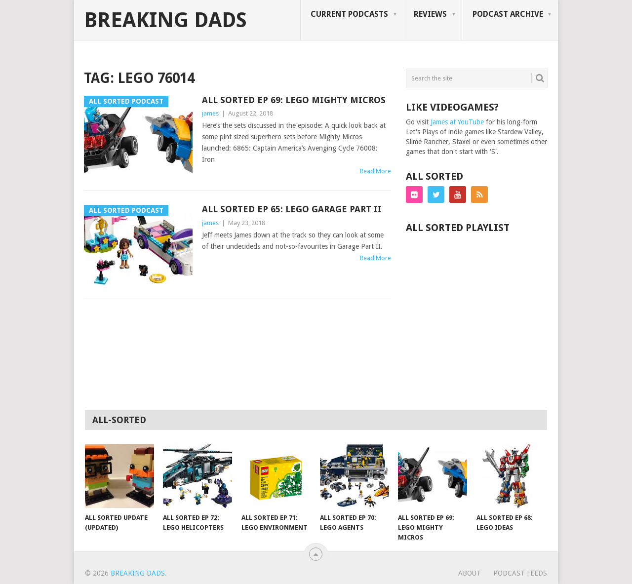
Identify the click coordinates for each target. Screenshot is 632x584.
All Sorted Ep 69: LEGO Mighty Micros (294, 100)
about (469, 573)
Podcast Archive (508, 14)
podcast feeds (520, 573)
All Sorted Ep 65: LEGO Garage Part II (292, 209)
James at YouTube (457, 122)
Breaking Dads (165, 20)
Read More (375, 171)
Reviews (430, 14)
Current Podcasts (349, 14)
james (210, 113)
